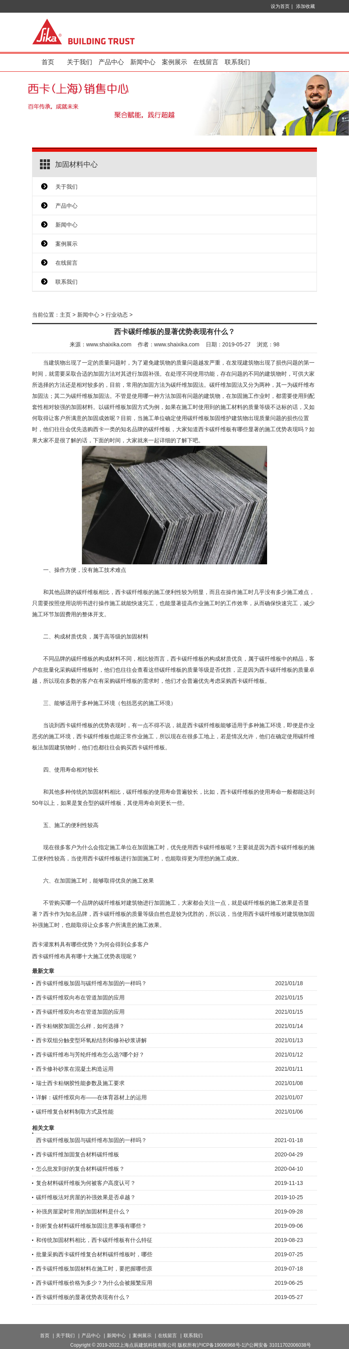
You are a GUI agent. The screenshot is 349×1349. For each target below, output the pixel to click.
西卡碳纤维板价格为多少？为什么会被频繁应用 (94, 1283)
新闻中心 (143, 62)
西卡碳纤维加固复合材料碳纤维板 (77, 1154)
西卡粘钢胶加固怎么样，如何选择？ (80, 1026)
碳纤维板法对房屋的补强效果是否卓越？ (86, 1197)
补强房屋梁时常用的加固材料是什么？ (83, 1211)
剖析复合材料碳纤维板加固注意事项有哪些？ (91, 1226)
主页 (65, 314)
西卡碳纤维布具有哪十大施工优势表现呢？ (84, 956)
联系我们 (237, 62)
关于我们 (79, 62)
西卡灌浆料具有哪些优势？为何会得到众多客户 (90, 944)
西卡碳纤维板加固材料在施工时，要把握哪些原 (94, 1268)
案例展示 (174, 62)
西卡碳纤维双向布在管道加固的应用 (80, 997)
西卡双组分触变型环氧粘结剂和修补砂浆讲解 (91, 1040)
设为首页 (280, 6)
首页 (48, 62)
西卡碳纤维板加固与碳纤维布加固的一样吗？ (91, 983)
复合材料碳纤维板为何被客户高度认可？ (86, 1183)
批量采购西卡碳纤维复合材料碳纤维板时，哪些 (94, 1254)
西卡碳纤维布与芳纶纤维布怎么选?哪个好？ (90, 1054)
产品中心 (111, 62)
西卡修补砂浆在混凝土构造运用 (75, 1069)
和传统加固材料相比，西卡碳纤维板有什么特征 (94, 1240)
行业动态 (117, 314)
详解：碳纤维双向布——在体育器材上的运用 (91, 1097)
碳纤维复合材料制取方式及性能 (75, 1111)
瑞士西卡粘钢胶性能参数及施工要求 (80, 1083)
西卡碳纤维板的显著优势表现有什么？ (83, 1297)
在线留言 (205, 62)
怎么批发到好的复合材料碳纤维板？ (80, 1169)
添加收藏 (305, 6)
